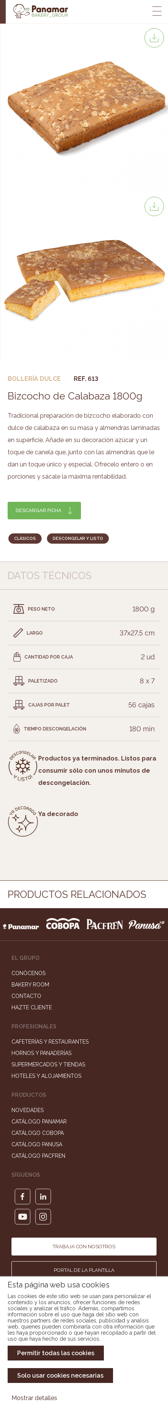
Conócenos (28, 973)
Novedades (27, 1110)
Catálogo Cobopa (37, 1133)
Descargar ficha (38, 510)
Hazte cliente (31, 1007)
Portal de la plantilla (84, 1270)
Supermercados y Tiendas (48, 1064)
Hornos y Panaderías (41, 1053)
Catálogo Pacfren (38, 1156)
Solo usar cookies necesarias (60, 1375)
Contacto (26, 996)
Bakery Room (30, 985)
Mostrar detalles (34, 1398)
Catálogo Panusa (36, 1144)
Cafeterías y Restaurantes (50, 1042)
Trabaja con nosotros (84, 1246)
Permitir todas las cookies (55, 1353)
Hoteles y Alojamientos (46, 1076)
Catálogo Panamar (39, 1122)
